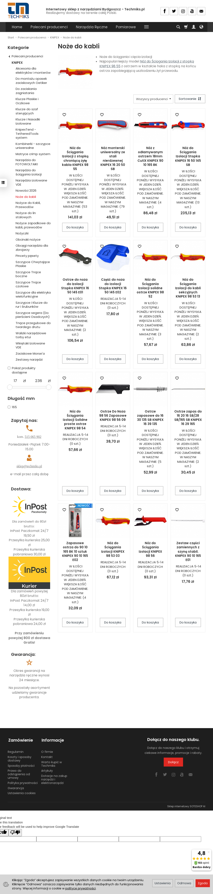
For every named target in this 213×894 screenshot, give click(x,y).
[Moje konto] (194, 27)
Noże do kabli (26, 197)
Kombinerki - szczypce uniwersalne (33, 146)
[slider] (9, 387)
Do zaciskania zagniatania (26, 91)
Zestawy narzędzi (29, 359)
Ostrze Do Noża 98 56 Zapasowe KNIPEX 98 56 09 (112, 415)
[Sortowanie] (189, 98)
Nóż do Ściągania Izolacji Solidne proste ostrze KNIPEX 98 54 (75, 420)
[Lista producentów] (153, 98)
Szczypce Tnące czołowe (28, 284)
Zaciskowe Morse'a (30, 353)
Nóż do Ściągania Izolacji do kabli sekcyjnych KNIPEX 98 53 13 (188, 288)
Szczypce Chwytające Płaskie (33, 264)
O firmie (47, 750)
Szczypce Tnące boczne (28, 274)
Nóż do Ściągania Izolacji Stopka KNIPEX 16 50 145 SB (188, 156)
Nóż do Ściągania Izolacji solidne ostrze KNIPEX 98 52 (150, 288)
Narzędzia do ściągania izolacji (29, 172)
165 (12, 407)
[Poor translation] (15, 831)
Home (17, 26)
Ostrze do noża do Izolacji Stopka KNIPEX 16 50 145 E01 (75, 286)
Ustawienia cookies (22, 792)
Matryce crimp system (33, 154)
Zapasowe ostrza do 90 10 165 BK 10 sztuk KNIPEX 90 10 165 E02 (75, 551)
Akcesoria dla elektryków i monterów (33, 70)
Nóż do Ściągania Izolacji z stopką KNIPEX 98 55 (146, 64)
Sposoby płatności (21, 764)
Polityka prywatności (23, 782)
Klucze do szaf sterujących (27, 111)
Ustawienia (163, 883)
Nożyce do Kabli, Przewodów (28, 205)
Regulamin (16, 750)
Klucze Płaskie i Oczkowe (27, 101)
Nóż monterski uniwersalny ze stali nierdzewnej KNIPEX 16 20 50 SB (112, 158)
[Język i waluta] (201, 27)
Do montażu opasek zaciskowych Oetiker (31, 80)
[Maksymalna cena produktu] (38, 381)
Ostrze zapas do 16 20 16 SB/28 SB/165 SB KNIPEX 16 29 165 (188, 417)
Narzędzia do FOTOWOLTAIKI (27, 162)
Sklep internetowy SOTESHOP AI (186, 805)
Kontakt (47, 756)
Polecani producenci (49, 26)
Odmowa (184, 883)
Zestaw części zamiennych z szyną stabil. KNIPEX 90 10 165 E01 (188, 551)
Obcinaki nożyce (28, 239)
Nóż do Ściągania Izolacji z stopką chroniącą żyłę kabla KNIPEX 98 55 (75, 158)
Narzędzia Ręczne (92, 26)
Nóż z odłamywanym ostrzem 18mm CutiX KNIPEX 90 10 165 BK (150, 156)
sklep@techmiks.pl (29, 466)
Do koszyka (75, 227)
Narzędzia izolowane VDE (31, 182)
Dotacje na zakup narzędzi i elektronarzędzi (54, 778)
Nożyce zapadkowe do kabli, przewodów (33, 225)
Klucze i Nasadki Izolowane (28, 121)
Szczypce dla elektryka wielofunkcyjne (33, 294)
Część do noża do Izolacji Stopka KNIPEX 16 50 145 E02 (113, 286)
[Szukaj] (178, 27)
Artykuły (47, 769)
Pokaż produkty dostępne (21, 370)
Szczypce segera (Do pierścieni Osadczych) (33, 315)
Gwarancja (16, 787)
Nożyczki (22, 233)
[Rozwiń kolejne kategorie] (146, 27)
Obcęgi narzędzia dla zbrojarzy (32, 247)
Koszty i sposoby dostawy (19, 757)
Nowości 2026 (26, 190)
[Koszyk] (186, 27)
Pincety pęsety (27, 256)
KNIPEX (17, 62)
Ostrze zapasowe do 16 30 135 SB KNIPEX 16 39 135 (150, 417)
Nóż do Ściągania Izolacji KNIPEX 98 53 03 (112, 549)
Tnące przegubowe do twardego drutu (33, 325)
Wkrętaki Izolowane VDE (30, 345)
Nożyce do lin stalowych (26, 215)
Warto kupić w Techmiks (51, 763)
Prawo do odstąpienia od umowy (19, 773)
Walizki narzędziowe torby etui (31, 335)
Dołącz (173, 762)
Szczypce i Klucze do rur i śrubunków (32, 304)
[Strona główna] (19, 10)
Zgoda (203, 883)
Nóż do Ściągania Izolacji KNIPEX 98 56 (150, 549)
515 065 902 (33, 436)
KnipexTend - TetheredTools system (27, 133)
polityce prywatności (80, 888)
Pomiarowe (126, 26)
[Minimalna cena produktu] (15, 381)
